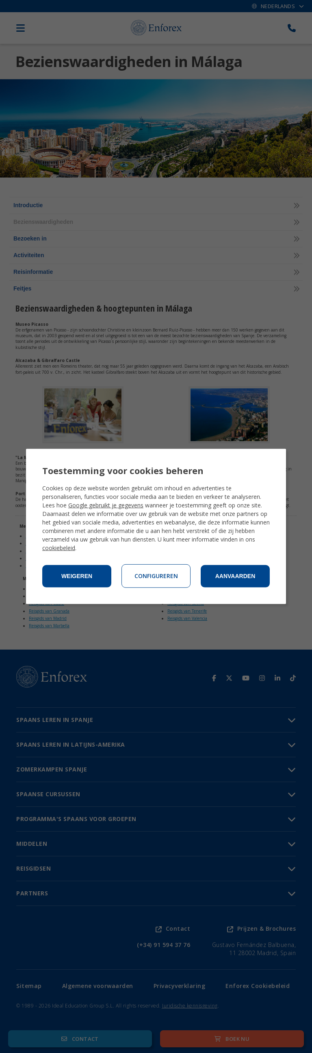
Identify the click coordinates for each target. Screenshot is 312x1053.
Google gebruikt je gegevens (105, 505)
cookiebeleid (58, 548)
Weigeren (76, 576)
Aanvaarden (235, 576)
